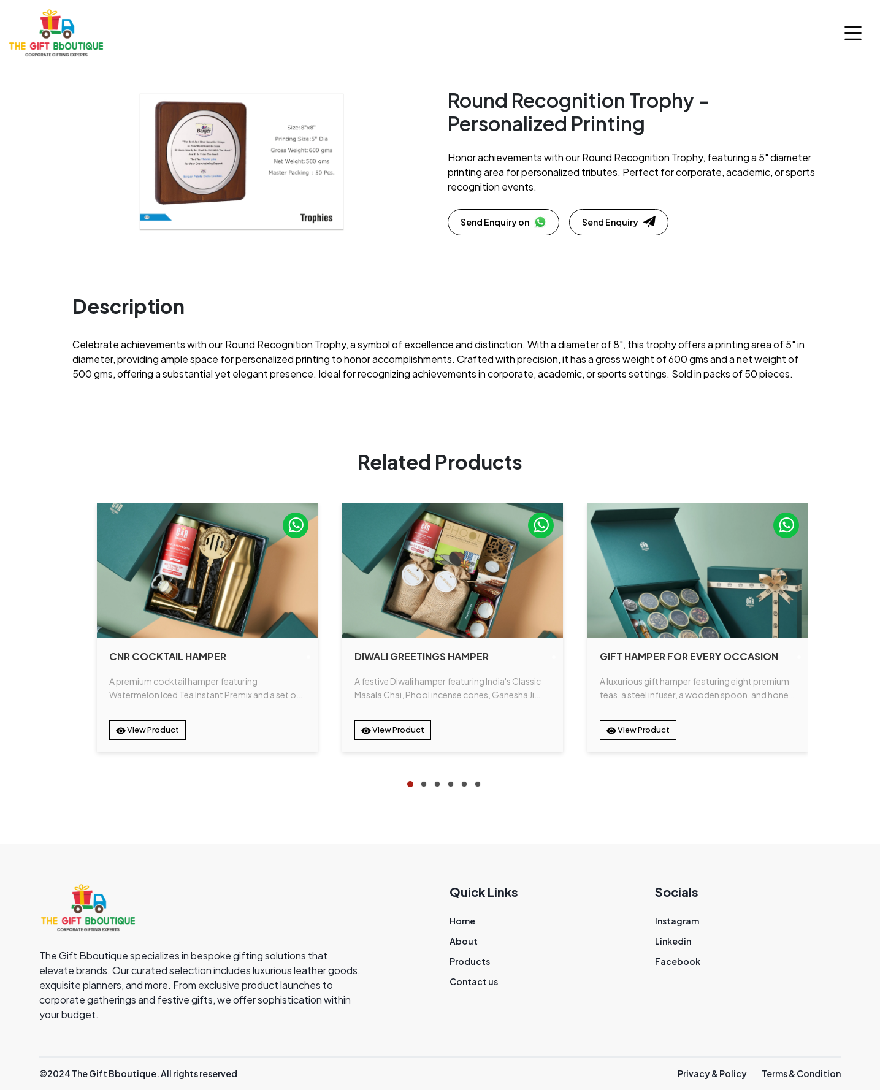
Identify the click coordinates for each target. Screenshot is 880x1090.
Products (470, 961)
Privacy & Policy (712, 1073)
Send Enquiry (619, 222)
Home (462, 920)
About (464, 941)
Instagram (677, 920)
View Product (147, 730)
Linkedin (673, 941)
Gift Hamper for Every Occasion (689, 656)
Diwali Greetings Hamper (421, 656)
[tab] (410, 784)
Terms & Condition (801, 1073)
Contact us (474, 981)
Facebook (677, 961)
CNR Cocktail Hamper (167, 656)
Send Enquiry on (503, 222)
